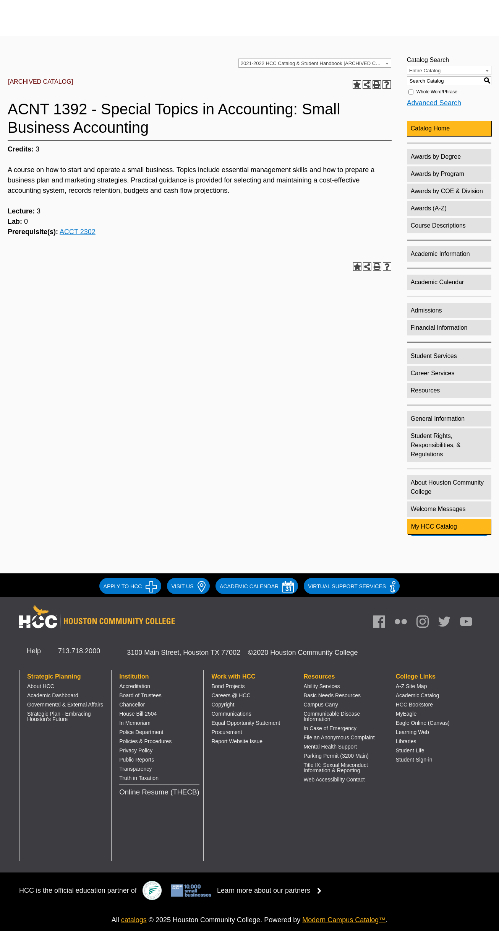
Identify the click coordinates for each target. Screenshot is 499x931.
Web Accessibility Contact (334, 779)
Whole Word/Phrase (436, 91)
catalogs (134, 920)
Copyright (222, 705)
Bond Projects (228, 686)
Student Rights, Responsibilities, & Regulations (436, 445)
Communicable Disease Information (332, 716)
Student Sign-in (414, 760)
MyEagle (406, 714)
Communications (231, 714)
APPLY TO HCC (130, 586)
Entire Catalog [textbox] (425, 70)
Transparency (135, 769)
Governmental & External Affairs (65, 705)
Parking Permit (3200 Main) (336, 756)
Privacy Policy (135, 750)
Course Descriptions (438, 225)
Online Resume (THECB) (159, 792)
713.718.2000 (79, 651)
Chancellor (132, 705)
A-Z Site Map (411, 686)
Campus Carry (321, 705)
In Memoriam (135, 723)
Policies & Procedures (145, 741)
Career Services (433, 373)
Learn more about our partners (271, 890)
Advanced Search (434, 103)
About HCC (40, 686)
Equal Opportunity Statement (245, 723)
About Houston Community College (447, 487)
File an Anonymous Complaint (339, 737)
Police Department (141, 732)
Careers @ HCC (230, 695)
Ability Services (322, 686)
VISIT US (188, 586)
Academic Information (440, 254)
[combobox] (314, 63)
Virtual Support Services (351, 586)
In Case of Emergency (330, 728)
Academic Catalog (417, 695)
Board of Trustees (140, 695)
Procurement (226, 732)
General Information (438, 418)
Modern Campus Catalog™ (344, 920)
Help (34, 651)
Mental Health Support (330, 747)
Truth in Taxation (139, 778)
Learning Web (412, 732)
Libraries (406, 741)
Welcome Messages (438, 509)
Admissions (426, 310)
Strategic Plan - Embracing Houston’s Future (59, 716)
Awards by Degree (436, 156)
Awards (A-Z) (429, 208)
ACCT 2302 (78, 232)
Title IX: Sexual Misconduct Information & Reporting (336, 767)
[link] (426, 623)
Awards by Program (437, 174)
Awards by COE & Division (447, 191)
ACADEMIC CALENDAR (257, 586)
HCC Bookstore (414, 705)
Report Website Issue (236, 741)
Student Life (410, 750)
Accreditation (134, 686)
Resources (425, 390)
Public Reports (136, 760)
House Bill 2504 (138, 714)
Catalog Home (430, 128)
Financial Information (439, 327)
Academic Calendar (437, 282)
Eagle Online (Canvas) (423, 723)
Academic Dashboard (52, 695)
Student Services (434, 356)
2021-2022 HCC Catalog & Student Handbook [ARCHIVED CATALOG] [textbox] (316, 63)
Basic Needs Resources (332, 695)
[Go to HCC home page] (97, 24)
